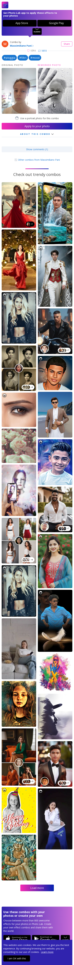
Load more (37, 888)
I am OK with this (17, 958)
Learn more (47, 952)
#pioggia (9, 58)
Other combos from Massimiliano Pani (37, 159)
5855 (42, 50)
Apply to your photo (37, 126)
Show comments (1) (37, 149)
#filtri (22, 58)
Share (67, 43)
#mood (35, 58)
